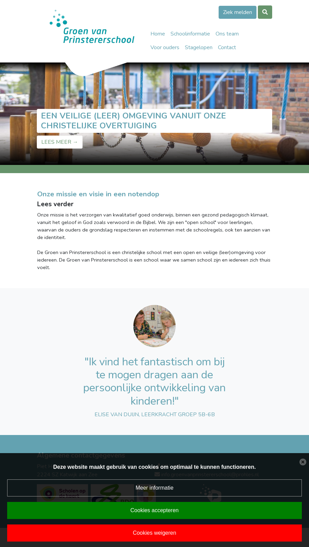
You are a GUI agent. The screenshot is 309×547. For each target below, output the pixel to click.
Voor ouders (164, 47)
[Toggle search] (265, 12)
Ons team (227, 34)
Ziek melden (237, 12)
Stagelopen (198, 47)
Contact (227, 47)
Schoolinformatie (190, 34)
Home (157, 34)
